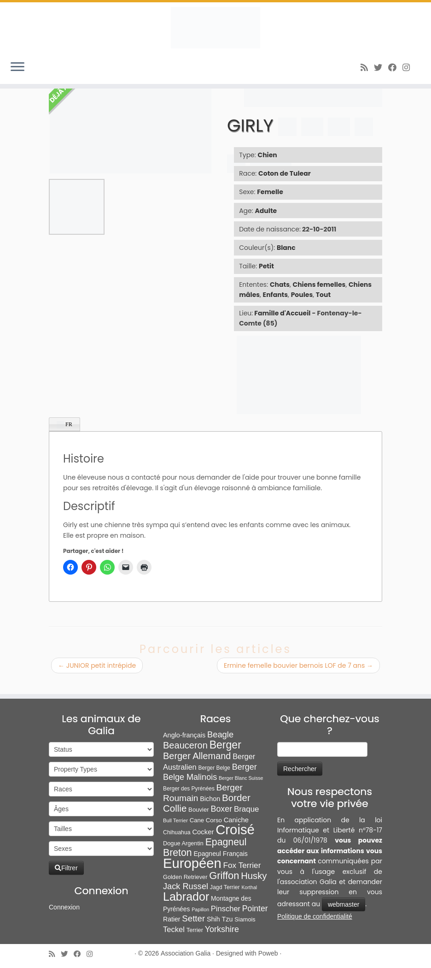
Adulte (266, 210)
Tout (323, 294)
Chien (267, 155)
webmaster (343, 904)
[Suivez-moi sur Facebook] (395, 67)
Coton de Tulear (284, 173)
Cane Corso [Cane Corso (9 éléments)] (206, 820)
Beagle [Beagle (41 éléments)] (220, 734)
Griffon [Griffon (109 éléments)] (224, 875)
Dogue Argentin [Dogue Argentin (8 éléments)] (183, 843)
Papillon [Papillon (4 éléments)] (200, 909)
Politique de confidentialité (314, 916)
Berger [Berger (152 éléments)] (225, 745)
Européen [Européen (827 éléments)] (192, 863)
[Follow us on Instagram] (409, 67)
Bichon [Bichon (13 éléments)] (210, 798)
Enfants (275, 294)
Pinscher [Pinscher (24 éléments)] (225, 908)
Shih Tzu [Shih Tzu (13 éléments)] (220, 919)
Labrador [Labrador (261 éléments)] (186, 896)
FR (64, 424)
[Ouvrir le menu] (17, 67)
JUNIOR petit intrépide (97, 665)
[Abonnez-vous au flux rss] (367, 67)
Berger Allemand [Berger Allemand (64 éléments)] (197, 756)
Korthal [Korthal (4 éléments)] (249, 887)
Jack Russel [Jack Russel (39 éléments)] (185, 886)
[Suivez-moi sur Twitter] (381, 67)
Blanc (286, 247)
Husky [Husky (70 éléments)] (254, 876)
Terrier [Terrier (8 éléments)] (194, 929)
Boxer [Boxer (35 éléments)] (221, 809)
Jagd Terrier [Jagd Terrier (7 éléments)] (225, 887)
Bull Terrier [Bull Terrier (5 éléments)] (175, 820)
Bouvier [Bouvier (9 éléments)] (198, 809)
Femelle (270, 191)
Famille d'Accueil (282, 313)
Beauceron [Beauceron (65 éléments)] (185, 745)
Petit (266, 266)
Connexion (64, 907)
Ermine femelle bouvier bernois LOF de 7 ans (298, 665)
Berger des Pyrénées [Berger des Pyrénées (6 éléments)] (189, 788)
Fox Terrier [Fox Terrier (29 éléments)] (242, 865)
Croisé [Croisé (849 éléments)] (235, 829)
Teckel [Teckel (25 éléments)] (174, 929)
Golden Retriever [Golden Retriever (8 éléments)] (185, 876)
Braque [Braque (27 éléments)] (246, 809)
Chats (280, 284)
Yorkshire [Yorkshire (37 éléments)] (222, 929)
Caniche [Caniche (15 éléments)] (236, 820)
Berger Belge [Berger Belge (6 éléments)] (214, 768)
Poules (302, 294)
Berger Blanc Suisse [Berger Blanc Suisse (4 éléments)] (241, 778)
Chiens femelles (319, 284)
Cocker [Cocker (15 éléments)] (203, 832)
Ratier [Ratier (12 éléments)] (172, 919)
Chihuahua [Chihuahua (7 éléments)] (177, 832)
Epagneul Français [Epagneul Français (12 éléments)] (220, 853)
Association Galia (185, 953)
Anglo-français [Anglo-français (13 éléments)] (184, 735)
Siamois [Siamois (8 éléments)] (244, 919)
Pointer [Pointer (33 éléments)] (255, 908)
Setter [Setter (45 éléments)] (193, 918)
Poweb (268, 953)
